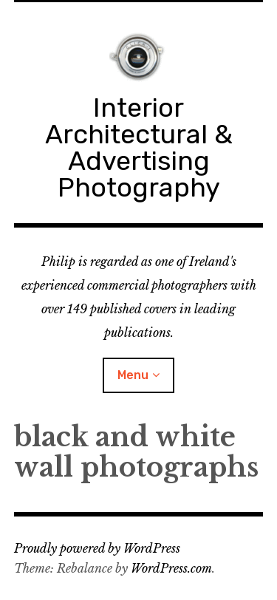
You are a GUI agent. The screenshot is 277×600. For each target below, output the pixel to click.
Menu (132, 375)
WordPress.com (171, 568)
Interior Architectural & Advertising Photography (139, 147)
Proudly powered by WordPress (97, 548)
